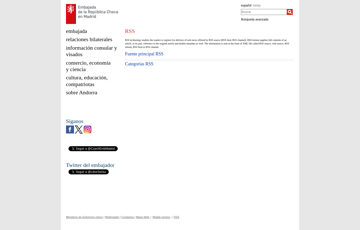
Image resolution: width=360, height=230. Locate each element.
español (246, 5)
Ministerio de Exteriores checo (84, 217)
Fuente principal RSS (144, 53)
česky (257, 5)
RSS (177, 217)
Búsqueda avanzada (254, 19)
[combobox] (264, 12)
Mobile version (161, 217)
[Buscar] (290, 12)
